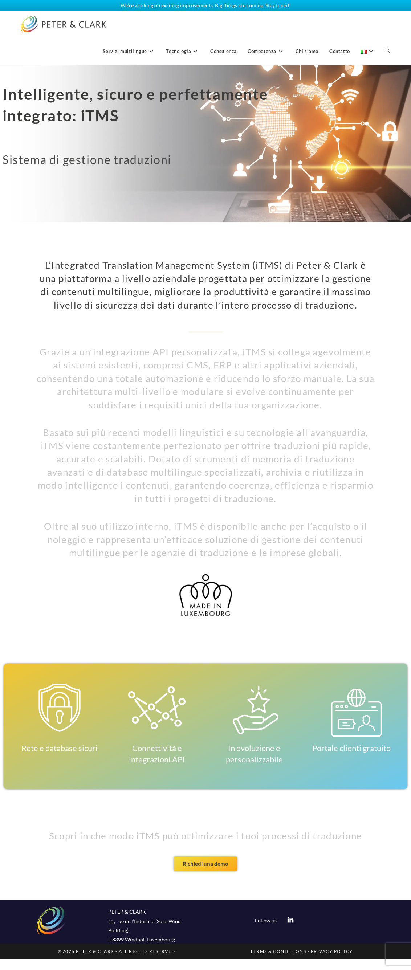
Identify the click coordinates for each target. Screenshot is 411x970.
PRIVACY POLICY (332, 951)
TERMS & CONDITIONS (278, 951)
